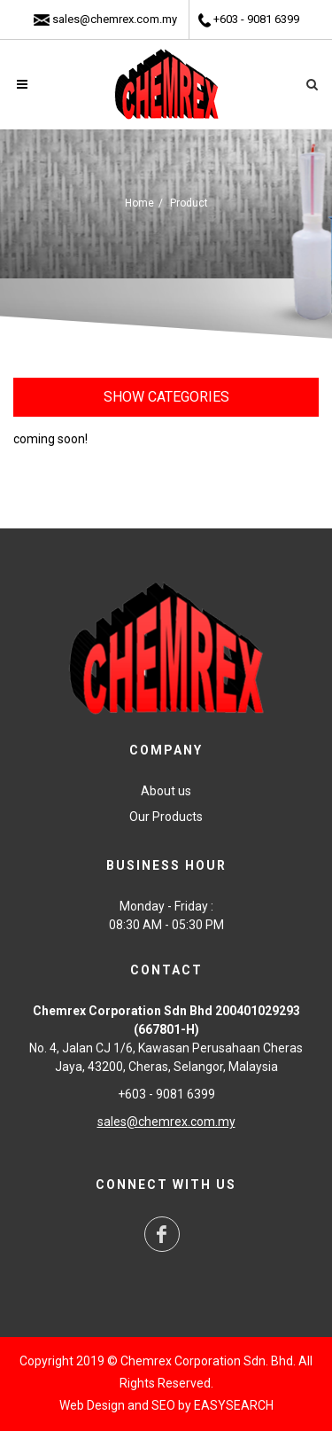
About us (166, 791)
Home (139, 203)
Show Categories (166, 396)
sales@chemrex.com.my (114, 19)
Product (189, 203)
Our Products (166, 816)
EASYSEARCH (234, 1405)
